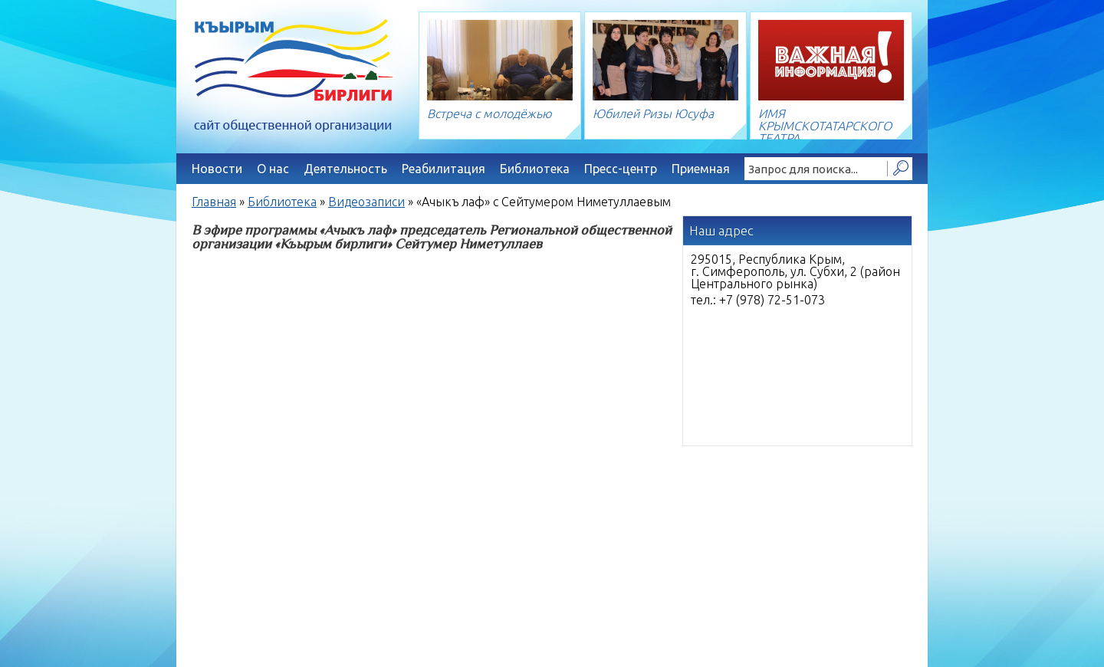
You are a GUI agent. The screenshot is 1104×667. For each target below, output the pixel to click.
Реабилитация (443, 169)
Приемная (701, 169)
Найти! (900, 168)
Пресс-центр (620, 169)
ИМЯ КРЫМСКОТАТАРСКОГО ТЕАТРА (825, 126)
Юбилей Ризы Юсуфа (653, 113)
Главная (214, 202)
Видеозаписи (366, 202)
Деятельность (345, 169)
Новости (217, 169)
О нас (273, 169)
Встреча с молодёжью (489, 113)
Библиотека (535, 169)
